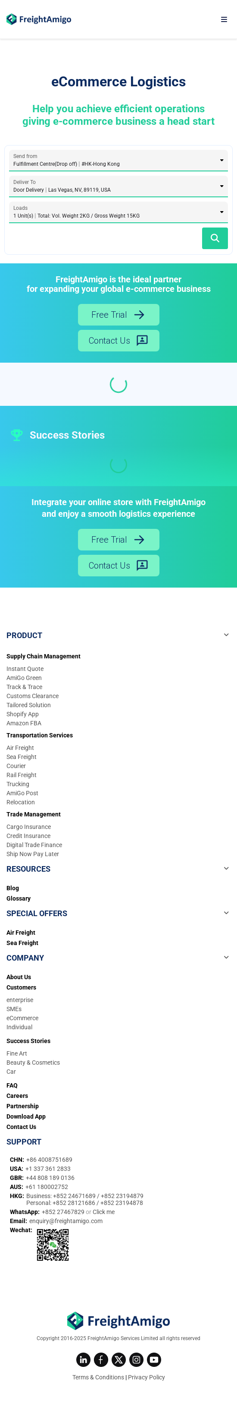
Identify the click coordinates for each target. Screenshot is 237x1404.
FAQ (12, 1085)
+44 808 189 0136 (50, 1177)
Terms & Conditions (98, 1377)
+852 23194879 (122, 1195)
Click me (104, 1211)
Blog (12, 888)
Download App (26, 1116)
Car (11, 1071)
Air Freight (20, 747)
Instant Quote (25, 668)
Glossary (18, 898)
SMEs (14, 1009)
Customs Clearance (32, 696)
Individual (19, 1027)
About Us (18, 977)
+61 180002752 (46, 1186)
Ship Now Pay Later (32, 854)
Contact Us (119, 340)
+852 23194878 (121, 1202)
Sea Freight (21, 756)
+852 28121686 (75, 1202)
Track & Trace (24, 686)
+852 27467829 (64, 1211)
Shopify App (22, 714)
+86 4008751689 (49, 1159)
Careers (17, 1095)
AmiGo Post (22, 793)
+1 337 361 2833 (48, 1168)
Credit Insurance (28, 835)
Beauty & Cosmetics (33, 1062)
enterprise (19, 999)
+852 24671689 (75, 1195)
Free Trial (118, 314)
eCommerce (22, 1018)
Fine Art (16, 1053)
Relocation (20, 802)
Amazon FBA (23, 723)
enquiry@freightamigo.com (66, 1220)
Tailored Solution (28, 705)
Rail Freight (21, 775)
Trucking (17, 784)
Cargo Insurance (28, 826)
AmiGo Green (24, 677)
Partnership (22, 1106)
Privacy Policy (146, 1377)
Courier (16, 765)
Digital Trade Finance (34, 844)
